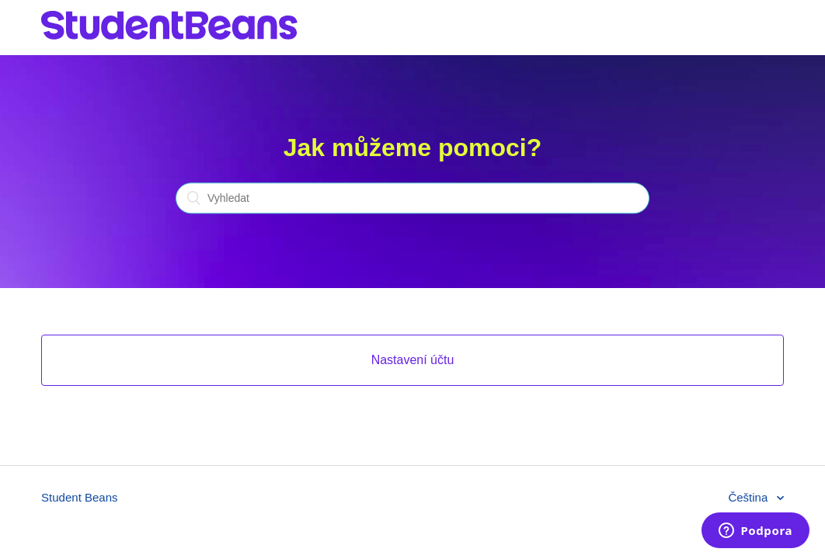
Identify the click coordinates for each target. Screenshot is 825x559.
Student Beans (79, 497)
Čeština (749, 497)
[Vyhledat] (412, 198)
